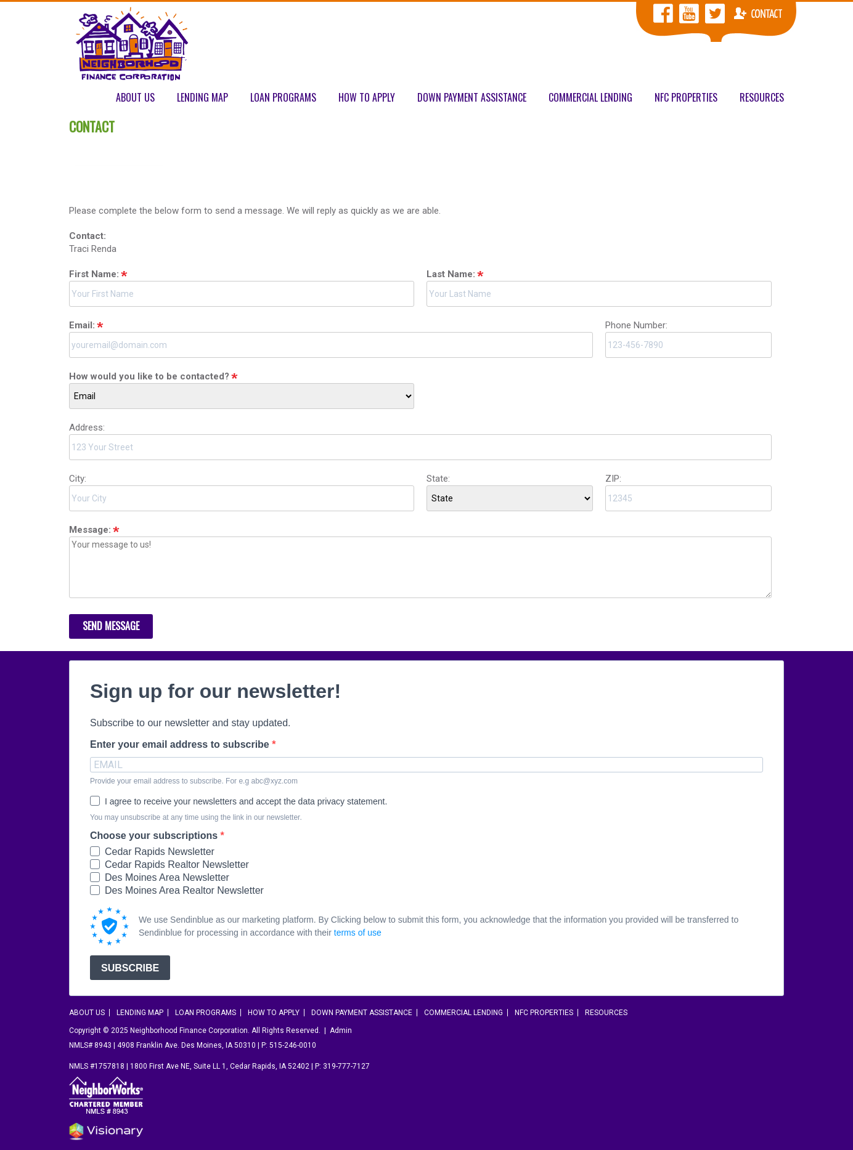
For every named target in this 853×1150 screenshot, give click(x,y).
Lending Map (202, 97)
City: (77, 478)
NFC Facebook (663, 13)
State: (438, 478)
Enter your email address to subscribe (181, 744)
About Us (135, 97)
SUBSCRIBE (130, 968)
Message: (90, 529)
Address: (87, 427)
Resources (762, 97)
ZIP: (613, 478)
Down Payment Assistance (471, 97)
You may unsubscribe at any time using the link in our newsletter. (196, 817)
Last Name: (450, 274)
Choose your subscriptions (155, 836)
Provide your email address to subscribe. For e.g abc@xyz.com (194, 781)
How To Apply (366, 97)
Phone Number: (636, 325)
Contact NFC (758, 13)
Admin (341, 1030)
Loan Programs (283, 97)
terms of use (358, 932)
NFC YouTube (689, 13)
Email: (82, 325)
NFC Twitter (715, 13)
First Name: (94, 274)
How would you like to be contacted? (149, 376)
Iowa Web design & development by (106, 1131)
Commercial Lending (590, 97)
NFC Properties (686, 97)
